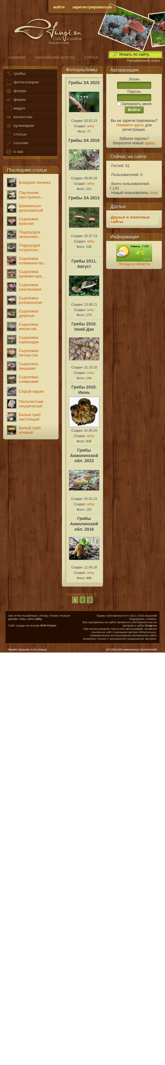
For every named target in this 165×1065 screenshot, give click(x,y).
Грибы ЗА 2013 (84, 197)
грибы (15, 74)
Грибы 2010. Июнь (84, 390)
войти (59, 7)
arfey (90, 126)
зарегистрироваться (92, 7)
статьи (16, 134)
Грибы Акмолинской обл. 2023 (84, 455)
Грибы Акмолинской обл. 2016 (84, 524)
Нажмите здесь (130, 125)
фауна (15, 100)
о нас (14, 152)
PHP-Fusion (48, 625)
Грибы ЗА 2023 (84, 82)
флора (15, 91)
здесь (150, 143)
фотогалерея (22, 82)
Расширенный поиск (143, 60)
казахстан (19, 117)
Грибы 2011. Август (84, 264)
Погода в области (134, 264)
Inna (154, 192)
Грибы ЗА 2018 (84, 140)
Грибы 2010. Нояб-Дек (84, 326)
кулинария (19, 126)
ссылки (16, 143)
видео (15, 108)
